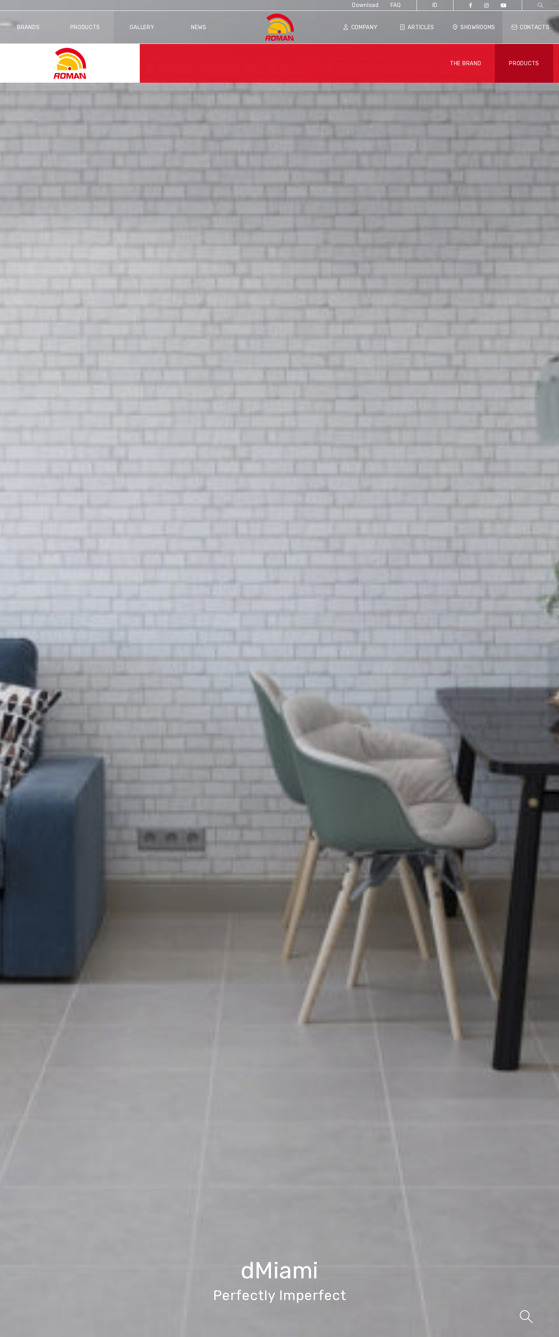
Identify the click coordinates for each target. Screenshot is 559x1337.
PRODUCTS (524, 63)
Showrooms (473, 27)
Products (85, 27)
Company (360, 27)
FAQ (396, 5)
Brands (28, 27)
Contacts (530, 27)
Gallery (142, 27)
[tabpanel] (279, 668)
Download (365, 5)
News (199, 27)
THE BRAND (465, 63)
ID (434, 5)
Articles (417, 27)
